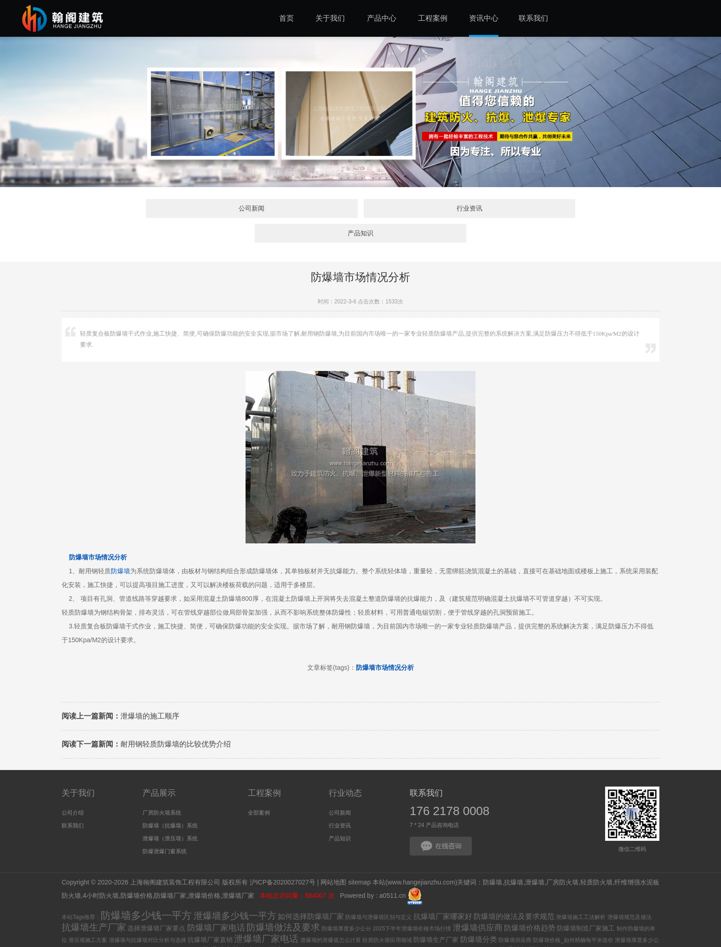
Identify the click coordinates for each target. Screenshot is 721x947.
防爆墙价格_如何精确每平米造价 (573, 917)
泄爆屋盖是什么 (477, 928)
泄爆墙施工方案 (356, 928)
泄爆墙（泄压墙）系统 (170, 816)
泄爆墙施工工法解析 (581, 894)
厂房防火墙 (562, 859)
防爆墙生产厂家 (435, 917)
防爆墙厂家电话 (216, 905)
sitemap (359, 859)
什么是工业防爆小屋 (86, 939)
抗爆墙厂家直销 (210, 917)
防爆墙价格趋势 (529, 905)
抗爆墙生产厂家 (94, 905)
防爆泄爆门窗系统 (165, 829)
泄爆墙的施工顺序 (120, 693)
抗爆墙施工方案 (412, 939)
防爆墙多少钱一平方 (146, 893)
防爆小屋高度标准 (207, 939)
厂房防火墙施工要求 (576, 928)
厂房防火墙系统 (162, 790)
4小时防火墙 (101, 873)
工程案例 (264, 770)
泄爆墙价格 (204, 873)
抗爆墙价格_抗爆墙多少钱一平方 (417, 928)
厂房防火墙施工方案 (310, 928)
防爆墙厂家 (170, 873)
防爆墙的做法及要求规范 (514, 894)
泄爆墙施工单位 (147, 928)
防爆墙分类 (478, 917)
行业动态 (345, 770)
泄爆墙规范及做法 (629, 894)
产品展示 (159, 770)
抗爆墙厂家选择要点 (255, 939)
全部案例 (259, 790)
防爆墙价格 (136, 873)
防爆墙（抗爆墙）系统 (170, 803)
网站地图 (333, 859)
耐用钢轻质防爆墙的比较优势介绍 (146, 721)
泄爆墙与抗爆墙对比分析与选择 (147, 917)
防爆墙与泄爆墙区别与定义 (378, 894)
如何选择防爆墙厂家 (311, 894)
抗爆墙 (513, 859)
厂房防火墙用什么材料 (314, 939)
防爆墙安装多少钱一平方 (243, 927)
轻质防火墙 (596, 859)
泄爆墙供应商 (478, 905)
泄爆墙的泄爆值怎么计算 (330, 917)
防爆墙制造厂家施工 (586, 905)
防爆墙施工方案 (148, 938)
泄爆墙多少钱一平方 (235, 893)
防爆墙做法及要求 (283, 905)
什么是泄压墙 (184, 928)
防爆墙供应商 (515, 917)
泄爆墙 (534, 859)
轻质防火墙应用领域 (387, 917)
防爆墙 (120, 548)
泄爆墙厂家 (239, 873)
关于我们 (78, 770)
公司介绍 (73, 790)
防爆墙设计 (366, 939)
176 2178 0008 (450, 788)
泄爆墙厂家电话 (266, 916)
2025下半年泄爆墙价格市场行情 (412, 906)
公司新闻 (211, 209)
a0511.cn (392, 873)
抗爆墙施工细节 (524, 927)
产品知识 (510, 209)
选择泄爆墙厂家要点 (156, 905)
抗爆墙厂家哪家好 (442, 894)
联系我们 (73, 803)
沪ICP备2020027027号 (282, 859)
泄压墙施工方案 (88, 917)
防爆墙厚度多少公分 (346, 906)
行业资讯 (360, 209)
